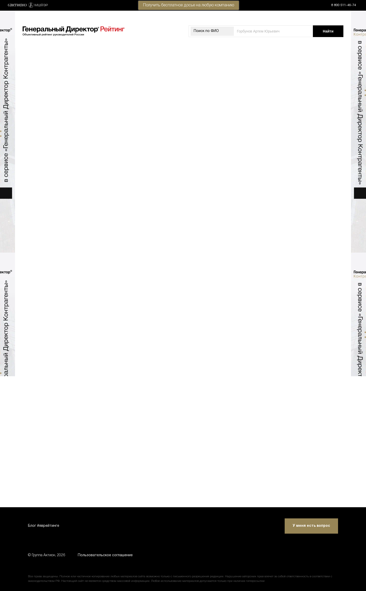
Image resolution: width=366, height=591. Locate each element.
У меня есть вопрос (311, 526)
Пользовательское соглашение (105, 555)
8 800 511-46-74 (343, 5)
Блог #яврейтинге (43, 526)
